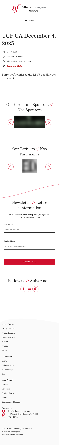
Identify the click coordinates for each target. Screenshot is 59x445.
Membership (7, 369)
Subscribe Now (29, 262)
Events (5, 361)
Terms (4, 350)
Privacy (5, 346)
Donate (5, 384)
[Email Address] (29, 247)
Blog (3, 374)
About (4, 397)
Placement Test (8, 337)
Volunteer (6, 389)
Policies (5, 341)
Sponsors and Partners (11, 402)
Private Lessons (8, 333)
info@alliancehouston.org (19, 411)
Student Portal (8, 393)
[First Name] (29, 230)
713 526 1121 (13, 417)
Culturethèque (8, 365)
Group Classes (8, 328)
